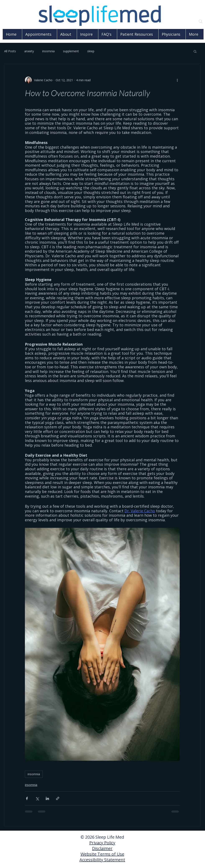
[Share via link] (58, 798)
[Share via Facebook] (27, 798)
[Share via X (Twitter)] (37, 798)
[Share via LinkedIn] (47, 798)
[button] (195, 51)
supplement (71, 51)
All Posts (10, 51)
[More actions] (177, 79)
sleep (90, 51)
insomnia (48, 51)
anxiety (29, 51)
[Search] (200, 21)
